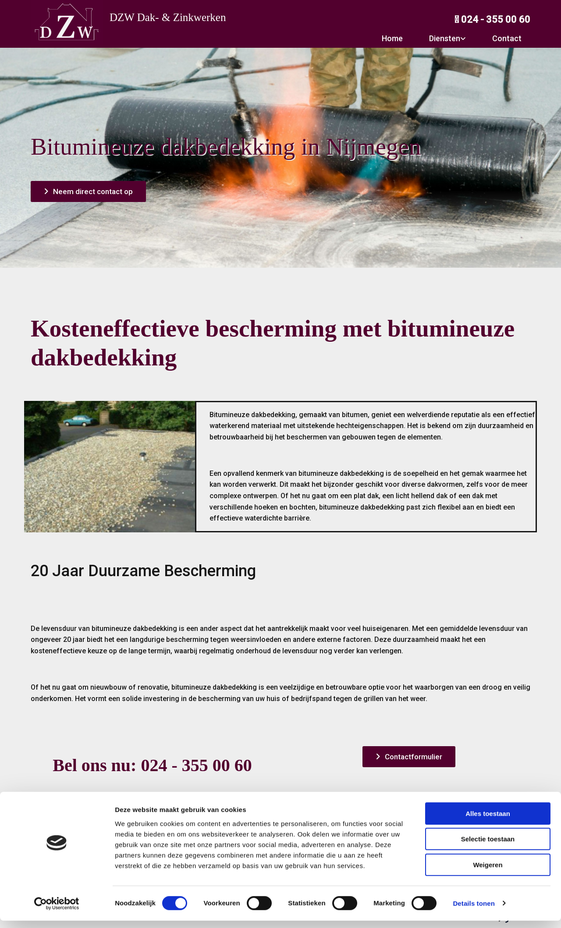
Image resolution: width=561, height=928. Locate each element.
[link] (443, 38)
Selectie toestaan (488, 846)
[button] (88, 191)
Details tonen (473, 910)
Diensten (444, 38)
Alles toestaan (487, 821)
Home (392, 38)
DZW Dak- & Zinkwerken (168, 17)
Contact (507, 38)
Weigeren (487, 872)
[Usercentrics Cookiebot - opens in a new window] (56, 910)
